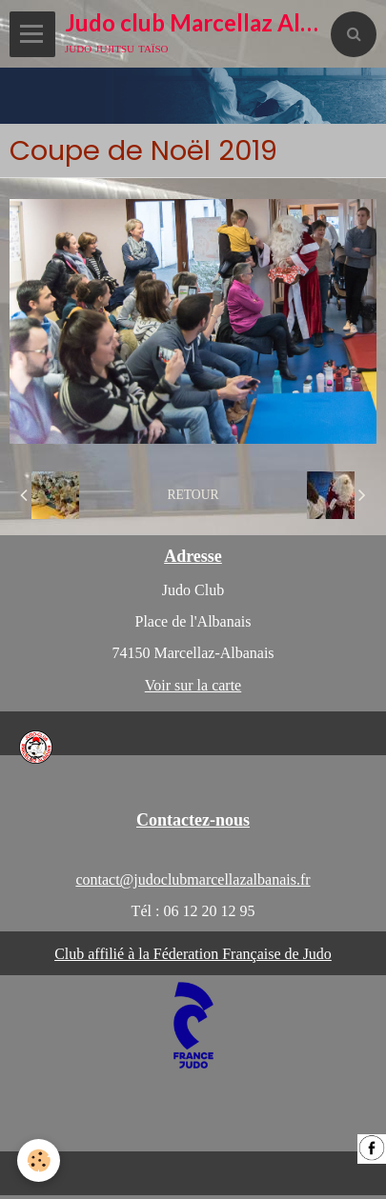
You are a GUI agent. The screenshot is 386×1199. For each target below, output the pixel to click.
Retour (192, 495)
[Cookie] (38, 1160)
